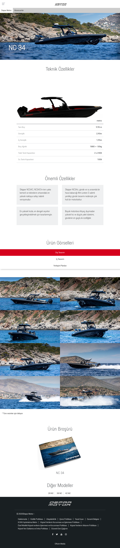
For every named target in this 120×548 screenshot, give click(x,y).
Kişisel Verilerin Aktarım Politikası (83, 525)
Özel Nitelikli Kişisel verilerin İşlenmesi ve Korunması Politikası (42, 525)
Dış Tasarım (60, 252)
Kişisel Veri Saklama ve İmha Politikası (33, 528)
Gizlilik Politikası (36, 519)
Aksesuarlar (19, 10)
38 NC (59, 493)
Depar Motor (6, 10)
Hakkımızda (22, 519)
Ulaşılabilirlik (51, 519)
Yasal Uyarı (79, 519)
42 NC (68, 493)
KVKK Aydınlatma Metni (27, 522)
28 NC (50, 493)
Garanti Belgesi (93, 519)
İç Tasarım (60, 259)
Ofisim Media (60, 543)
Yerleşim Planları (60, 265)
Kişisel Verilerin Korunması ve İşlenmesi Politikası (59, 522)
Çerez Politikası (65, 519)
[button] (3, 36)
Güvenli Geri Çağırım (59, 528)
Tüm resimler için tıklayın (13, 413)
